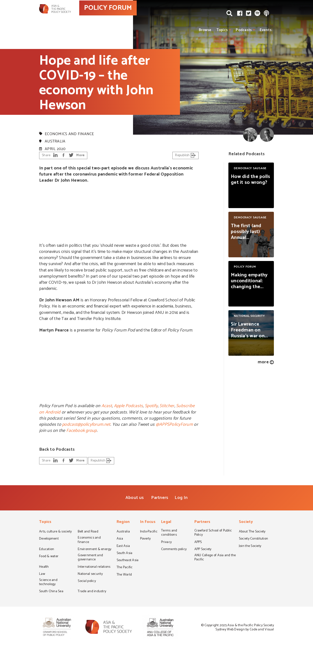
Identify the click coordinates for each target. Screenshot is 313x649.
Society (246, 522)
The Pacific (125, 567)
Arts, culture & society (55, 532)
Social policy (87, 581)
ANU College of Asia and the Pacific (215, 557)
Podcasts (244, 30)
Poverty (145, 539)
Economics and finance (69, 134)
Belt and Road (88, 532)
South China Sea (51, 591)
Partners (159, 497)
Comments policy (174, 549)
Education (46, 549)
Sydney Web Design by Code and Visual (244, 629)
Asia (120, 539)
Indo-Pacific (148, 532)
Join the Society (250, 546)
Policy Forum (53, 125)
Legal (166, 522)
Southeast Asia (128, 560)
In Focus (148, 522)
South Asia (125, 553)
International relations (94, 567)
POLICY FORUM (129, 17)
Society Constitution (253, 539)
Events (265, 30)
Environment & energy (94, 549)
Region (123, 522)
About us (134, 497)
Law (42, 574)
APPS (198, 542)
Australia (55, 141)
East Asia (123, 546)
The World (124, 575)
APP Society (203, 549)
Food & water (48, 556)
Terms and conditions (169, 533)
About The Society (252, 532)
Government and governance (90, 557)
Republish (185, 155)
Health (44, 567)
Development (49, 539)
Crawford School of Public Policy (213, 533)
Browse (205, 30)
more (263, 362)
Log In (181, 497)
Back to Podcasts (57, 449)
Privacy (166, 542)
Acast (106, 406)
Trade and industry (92, 591)
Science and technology (48, 582)
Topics (222, 30)
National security (90, 574)
